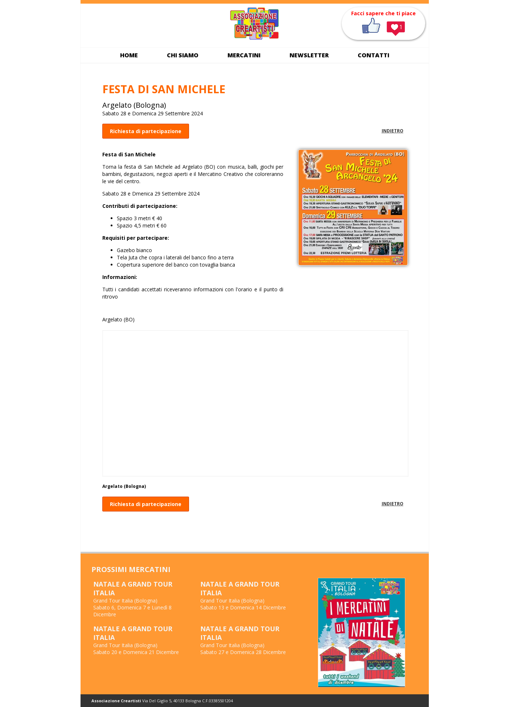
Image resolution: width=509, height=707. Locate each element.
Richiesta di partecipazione (145, 131)
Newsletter (309, 55)
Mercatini (243, 55)
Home (129, 55)
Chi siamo (182, 55)
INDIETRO (392, 131)
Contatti (373, 55)
